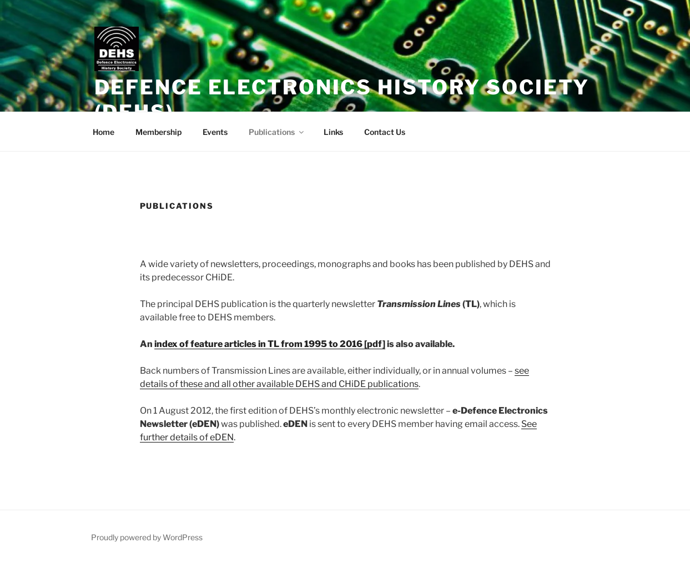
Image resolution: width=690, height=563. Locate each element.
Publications (277, 132)
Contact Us (384, 132)
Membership (158, 132)
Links (333, 132)
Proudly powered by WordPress (147, 537)
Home (103, 132)
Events (215, 132)
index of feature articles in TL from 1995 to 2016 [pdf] (269, 344)
